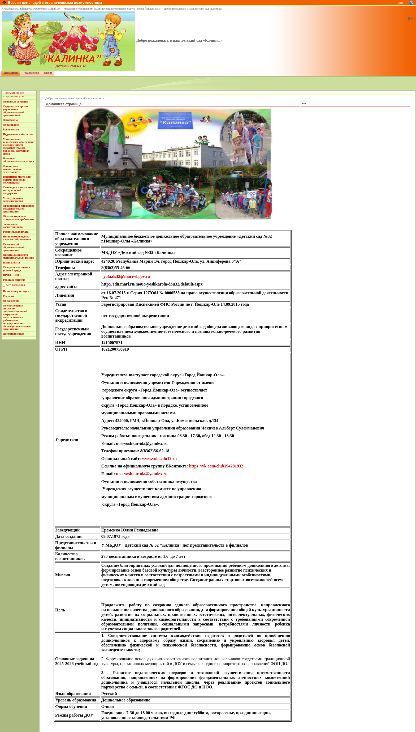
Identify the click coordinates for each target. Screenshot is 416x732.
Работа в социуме (14, 279)
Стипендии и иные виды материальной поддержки (18, 190)
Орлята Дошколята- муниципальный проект (18, 256)
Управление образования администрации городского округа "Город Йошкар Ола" (112, 8)
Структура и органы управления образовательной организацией (16, 111)
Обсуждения (11, 300)
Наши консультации (16, 291)
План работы (11, 262)
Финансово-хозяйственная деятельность (12, 169)
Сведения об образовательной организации (13, 247)
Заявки (48, 72)
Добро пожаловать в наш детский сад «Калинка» (193, 8)
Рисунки (8, 296)
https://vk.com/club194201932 (216, 466)
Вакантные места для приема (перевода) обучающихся (17, 179)
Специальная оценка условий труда (16, 269)
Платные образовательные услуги (18, 160)
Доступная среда (13, 333)
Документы (10, 119)
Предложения (31, 72)
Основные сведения (15, 101)
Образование (11, 124)
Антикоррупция (15, 284)
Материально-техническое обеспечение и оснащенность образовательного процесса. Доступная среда (19, 146)
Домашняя (11, 72)
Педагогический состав (18, 134)
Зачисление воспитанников (13, 225)
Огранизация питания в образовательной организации (18, 208)
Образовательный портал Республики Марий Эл (31, 8)
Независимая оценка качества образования (17, 238)
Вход (400, 2)
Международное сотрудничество (13, 199)
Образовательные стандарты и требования (18, 218)
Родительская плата (16, 231)
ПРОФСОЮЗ (11, 275)
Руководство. (11, 129)
